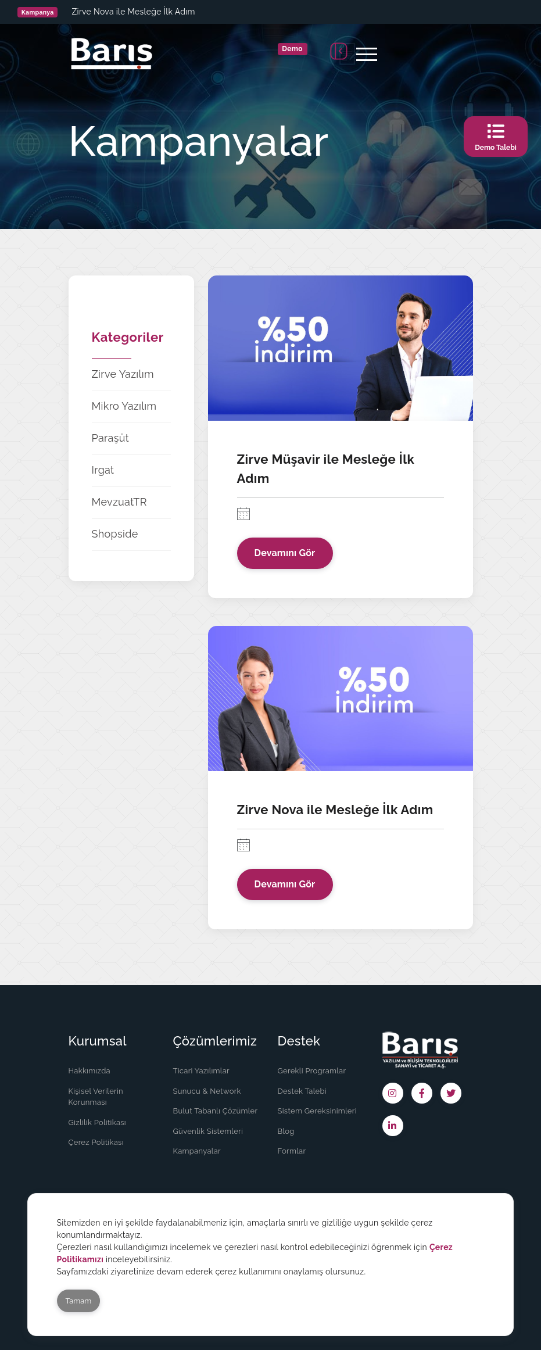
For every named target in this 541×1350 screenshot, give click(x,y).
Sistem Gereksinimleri (317, 1111)
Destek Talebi (302, 1091)
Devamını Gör (285, 552)
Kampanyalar (197, 1151)
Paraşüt (111, 438)
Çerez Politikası (96, 1142)
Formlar (292, 1151)
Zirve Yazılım (123, 374)
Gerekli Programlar (312, 1070)
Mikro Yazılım (124, 406)
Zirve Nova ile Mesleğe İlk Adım (133, 11)
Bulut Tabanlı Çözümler (215, 1111)
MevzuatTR (119, 502)
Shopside (115, 534)
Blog (286, 1131)
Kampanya (38, 12)
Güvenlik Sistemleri (208, 1131)
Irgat (103, 470)
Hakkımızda (89, 1070)
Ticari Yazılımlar (201, 1070)
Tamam (79, 1301)
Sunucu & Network (207, 1091)
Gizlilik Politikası (98, 1122)
